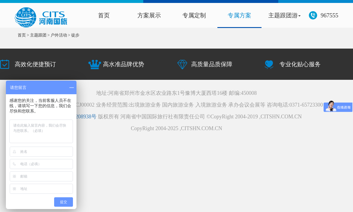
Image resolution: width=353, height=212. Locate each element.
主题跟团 (38, 35)
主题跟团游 (284, 15)
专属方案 (239, 15)
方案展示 (149, 15)
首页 (104, 15)
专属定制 (194, 15)
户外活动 (59, 35)
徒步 (75, 35)
